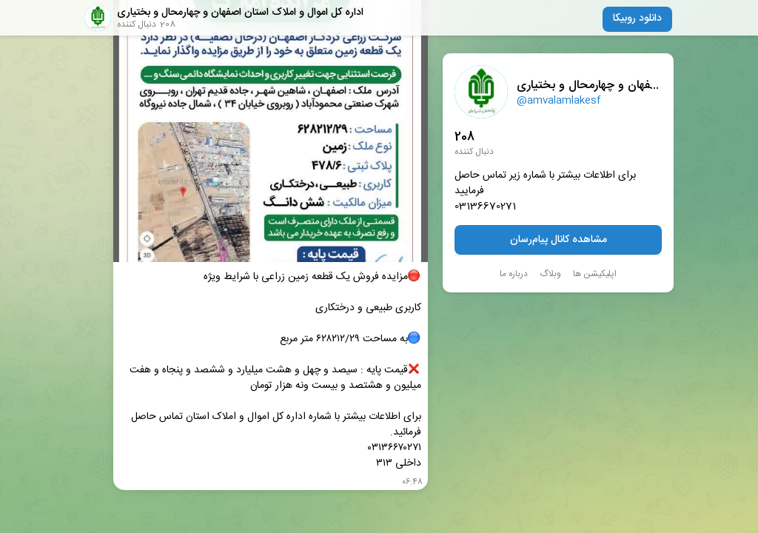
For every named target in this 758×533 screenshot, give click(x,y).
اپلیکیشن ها (595, 273)
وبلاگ (550, 273)
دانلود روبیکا (637, 18)
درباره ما (514, 273)
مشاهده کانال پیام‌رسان (558, 240)
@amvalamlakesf (559, 101)
